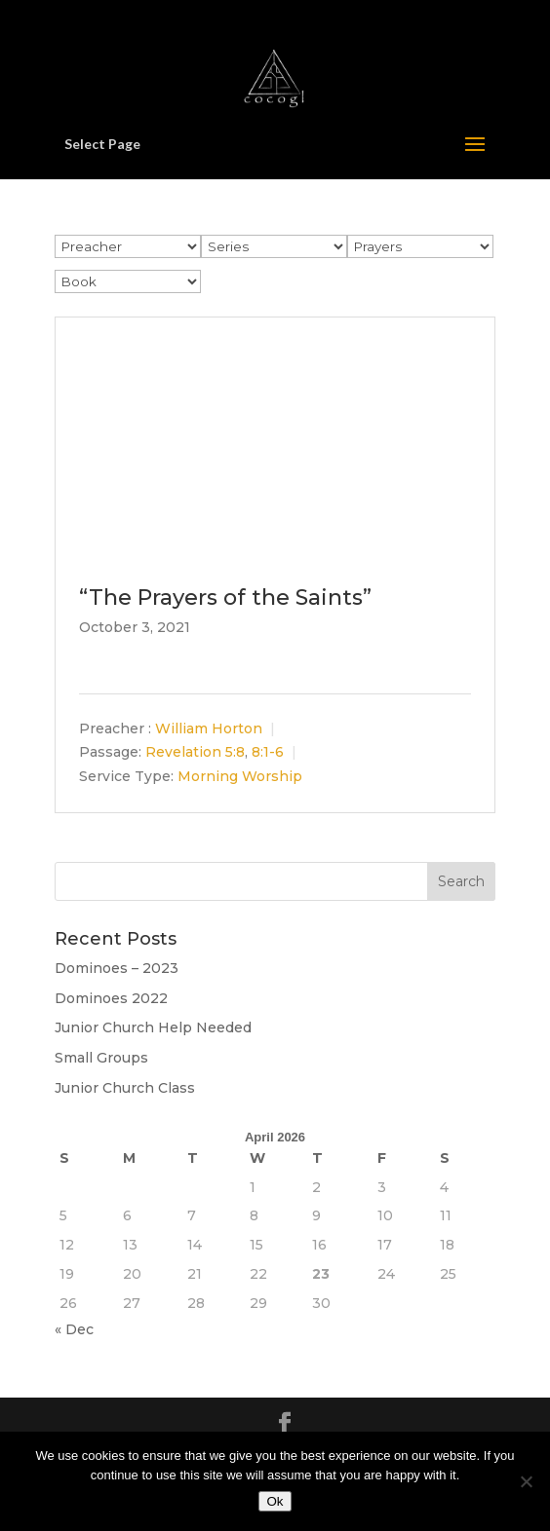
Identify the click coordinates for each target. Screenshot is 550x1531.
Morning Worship (239, 776)
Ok (274, 1501)
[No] (525, 1481)
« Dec (74, 1329)
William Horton (208, 729)
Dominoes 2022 (111, 998)
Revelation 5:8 (195, 753)
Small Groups (101, 1057)
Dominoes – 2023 (116, 968)
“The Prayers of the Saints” (225, 597)
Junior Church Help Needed (153, 1027)
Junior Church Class (125, 1088)
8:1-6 (268, 753)
